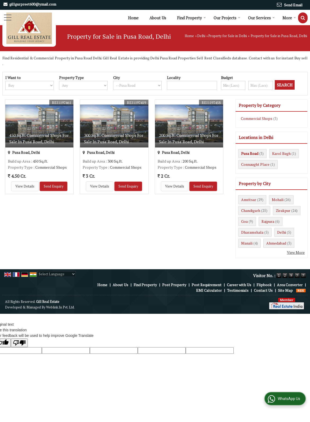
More (289, 17)
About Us (157, 17)
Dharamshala (252, 232)
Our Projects (227, 17)
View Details (24, 186)
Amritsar (248, 199)
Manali (247, 243)
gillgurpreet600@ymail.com (32, 4)
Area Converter (290, 284)
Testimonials (238, 290)
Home (133, 17)
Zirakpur (283, 210)
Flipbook (264, 284)
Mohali (278, 199)
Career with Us (239, 284)
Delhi (201, 36)
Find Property (191, 17)
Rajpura (268, 221)
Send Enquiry (53, 186)
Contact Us (263, 290)
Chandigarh (250, 210)
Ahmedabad (276, 243)
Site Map (285, 290)
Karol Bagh (281, 153)
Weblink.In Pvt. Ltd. (60, 307)
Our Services (261, 17)
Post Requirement (207, 284)
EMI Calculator (209, 290)
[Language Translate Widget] (56, 274)
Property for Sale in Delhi (227, 36)
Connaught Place (255, 164)
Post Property (174, 284)
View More (296, 252)
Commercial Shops (256, 118)
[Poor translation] (19, 342)
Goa (244, 221)
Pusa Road (249, 153)
